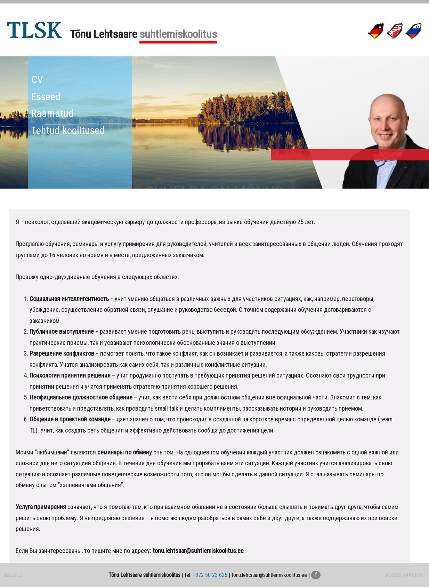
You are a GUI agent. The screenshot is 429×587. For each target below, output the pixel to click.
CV (37, 79)
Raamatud (52, 113)
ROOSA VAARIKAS (406, 575)
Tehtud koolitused (68, 130)
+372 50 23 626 (210, 575)
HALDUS (13, 575)
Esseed (45, 96)
